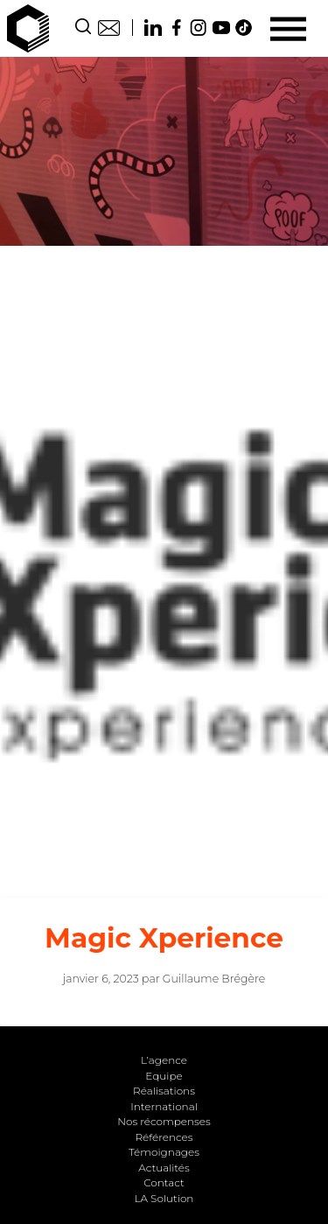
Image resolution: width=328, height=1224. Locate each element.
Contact (109, 27)
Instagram (198, 27)
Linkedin (153, 27)
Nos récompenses (164, 1121)
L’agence (164, 1060)
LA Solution (164, 1198)
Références (163, 1137)
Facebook (176, 27)
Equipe (163, 1075)
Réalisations (164, 1090)
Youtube (221, 27)
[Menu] (288, 28)
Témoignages (164, 1151)
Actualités (163, 1167)
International (164, 1106)
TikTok (244, 27)
